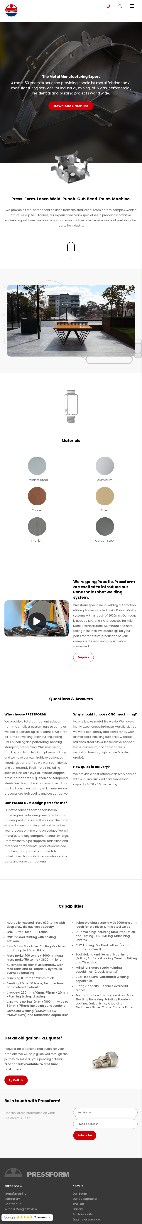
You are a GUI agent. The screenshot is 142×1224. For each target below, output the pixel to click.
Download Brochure (71, 106)
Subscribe (85, 1135)
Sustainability (82, 1214)
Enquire (83, 657)
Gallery (77, 1209)
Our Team (79, 1194)
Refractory (12, 1199)
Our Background (84, 1199)
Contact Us (12, 1204)
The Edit (78, 1204)
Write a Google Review (20, 1209)
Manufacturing (15, 1194)
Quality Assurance (86, 1219)
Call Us (16, 1080)
